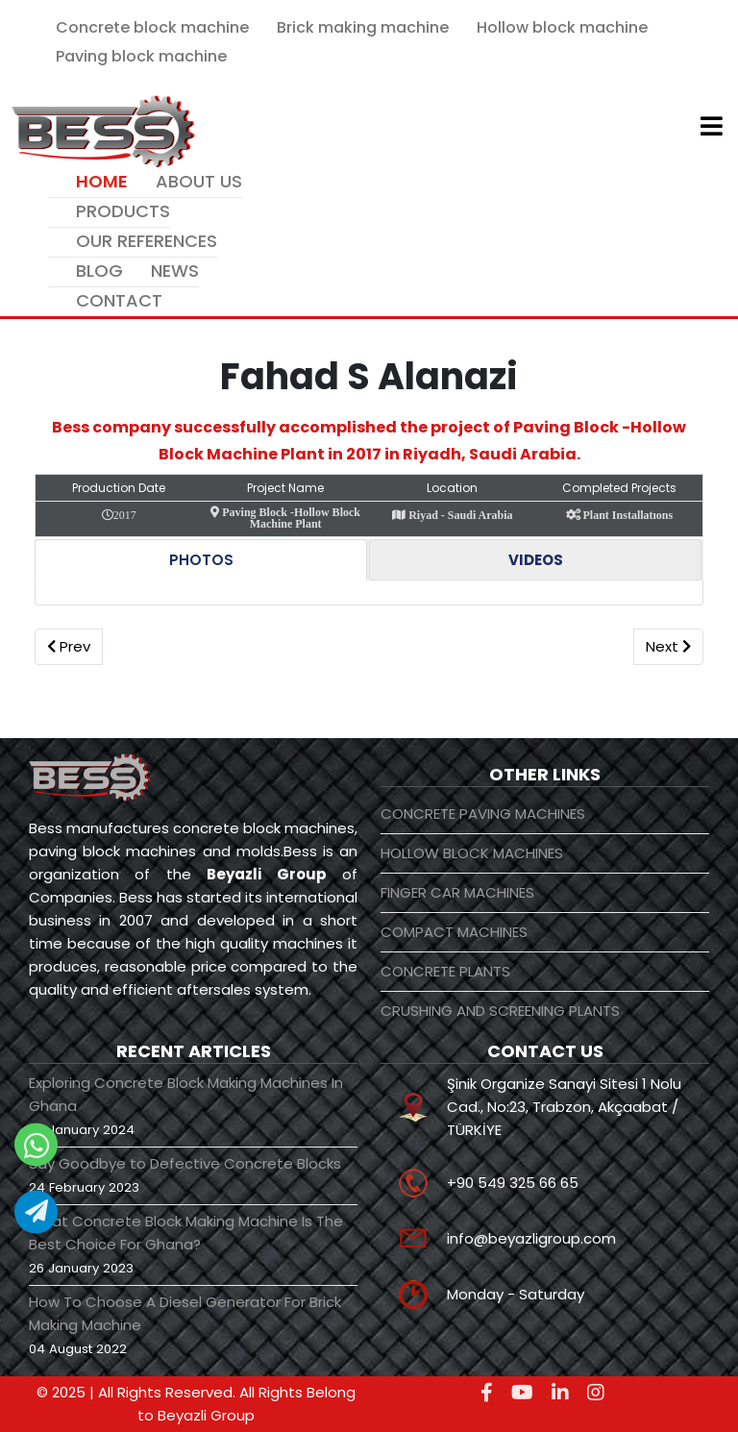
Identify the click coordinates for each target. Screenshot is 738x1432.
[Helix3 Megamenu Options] (712, 129)
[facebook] (486, 1392)
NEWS (175, 271)
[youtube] (522, 1392)
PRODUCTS (123, 211)
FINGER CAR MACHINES (457, 892)
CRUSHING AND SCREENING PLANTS (500, 1010)
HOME (102, 181)
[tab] (201, 559)
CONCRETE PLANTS (445, 971)
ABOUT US (199, 181)
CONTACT (119, 300)
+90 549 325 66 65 (512, 1183)
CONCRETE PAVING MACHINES (483, 813)
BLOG (99, 271)
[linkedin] (560, 1392)
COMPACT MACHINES (454, 932)
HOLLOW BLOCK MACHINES (472, 853)
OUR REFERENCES (146, 241)
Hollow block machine (562, 27)
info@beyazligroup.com (531, 1238)
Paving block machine (141, 56)
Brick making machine (363, 27)
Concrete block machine (152, 27)
